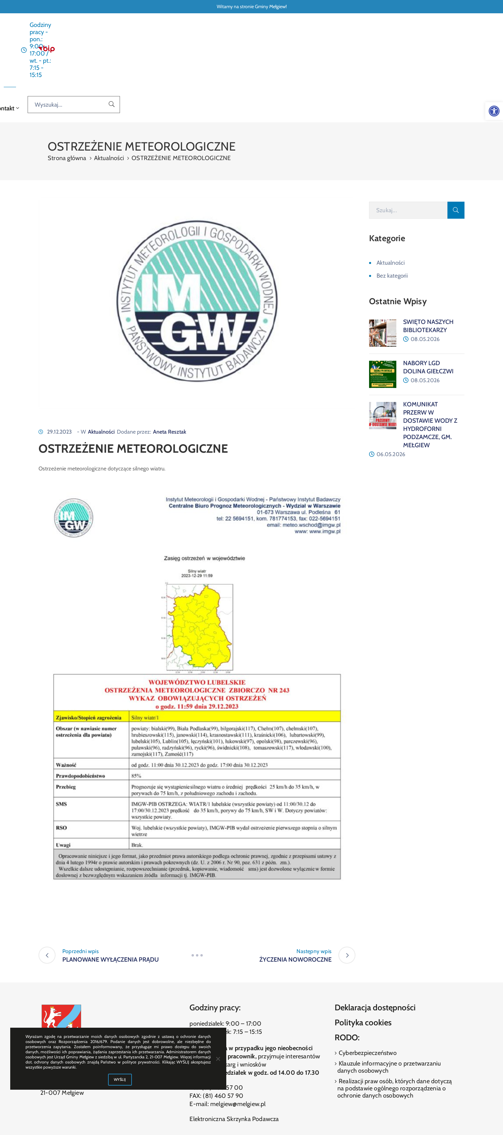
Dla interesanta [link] (242, 51)
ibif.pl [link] (267, 1118)
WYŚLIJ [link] (120, 1079)
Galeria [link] (320, 51)
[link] (494, 111)
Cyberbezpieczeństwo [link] (367, 996)
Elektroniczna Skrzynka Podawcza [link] (234, 1062)
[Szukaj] (408, 153)
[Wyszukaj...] (438, 50)
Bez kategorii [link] (392, 219)
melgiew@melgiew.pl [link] (238, 1047)
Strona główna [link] (156, 51)
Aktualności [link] (197, 51)
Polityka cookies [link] (363, 966)
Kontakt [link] (349, 51)
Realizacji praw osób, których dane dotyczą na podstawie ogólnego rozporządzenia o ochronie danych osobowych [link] (394, 1031)
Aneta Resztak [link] (169, 375)
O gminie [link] (288, 51)
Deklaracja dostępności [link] (375, 951)
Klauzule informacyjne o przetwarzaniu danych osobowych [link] (389, 1010)
